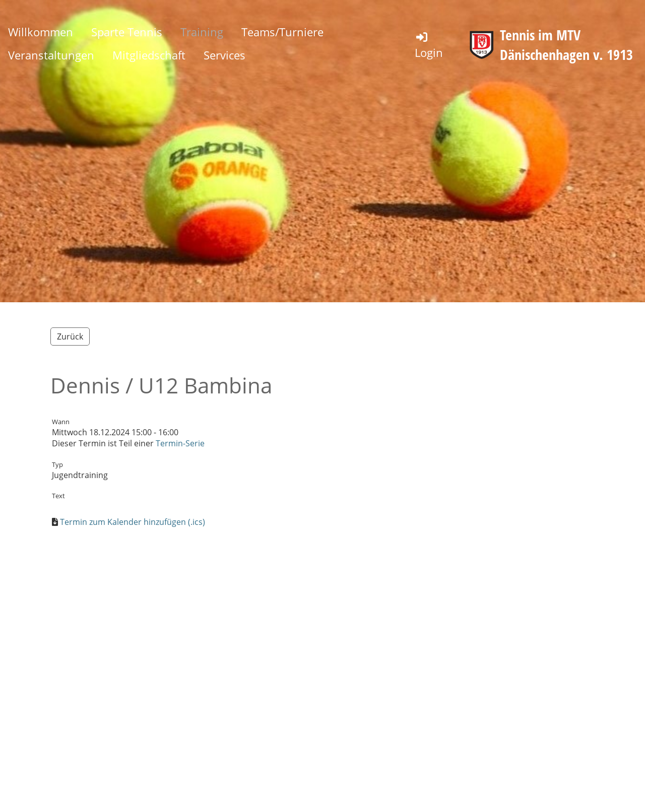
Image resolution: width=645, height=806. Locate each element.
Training (201, 31)
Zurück (70, 336)
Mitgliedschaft (148, 54)
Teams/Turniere (282, 31)
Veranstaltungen (51, 54)
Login (429, 45)
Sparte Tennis (126, 31)
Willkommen (40, 31)
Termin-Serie (180, 443)
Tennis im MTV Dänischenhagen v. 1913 (566, 44)
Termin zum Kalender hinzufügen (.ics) (132, 521)
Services (224, 54)
